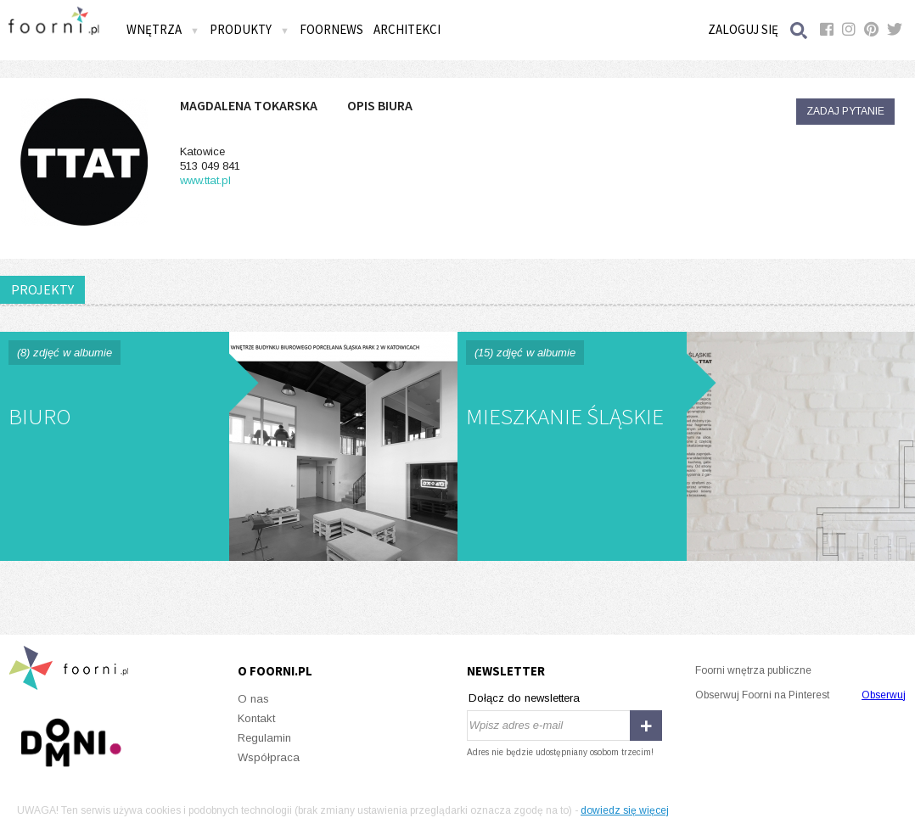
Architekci (407, 29)
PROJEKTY (42, 289)
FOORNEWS (331, 29)
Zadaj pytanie (845, 111)
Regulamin (264, 737)
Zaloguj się (743, 29)
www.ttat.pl (205, 180)
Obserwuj (884, 695)
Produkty (249, 29)
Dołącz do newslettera (524, 698)
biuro (229, 446)
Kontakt (256, 718)
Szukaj (799, 30)
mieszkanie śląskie (686, 446)
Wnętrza (162, 29)
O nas (253, 698)
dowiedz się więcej (625, 810)
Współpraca (269, 757)
